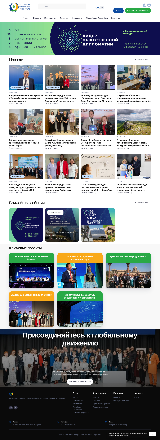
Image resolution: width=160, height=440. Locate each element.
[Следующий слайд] (140, 38)
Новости (96, 397)
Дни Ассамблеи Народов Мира (128, 256)
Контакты (116, 397)
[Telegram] (145, 5)
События (96, 401)
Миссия (75, 397)
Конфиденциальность (121, 401)
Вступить (137, 397)
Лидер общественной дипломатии (31, 295)
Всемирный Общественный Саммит (31, 257)
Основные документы (81, 412)
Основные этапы (79, 401)
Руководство (77, 404)
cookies (126, 435)
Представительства (100, 407)
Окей (152, 434)
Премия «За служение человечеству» (80, 257)
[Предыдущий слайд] (20, 38)
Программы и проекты (101, 404)
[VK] (149, 5)
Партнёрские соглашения (77, 408)
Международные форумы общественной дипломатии (80, 296)
